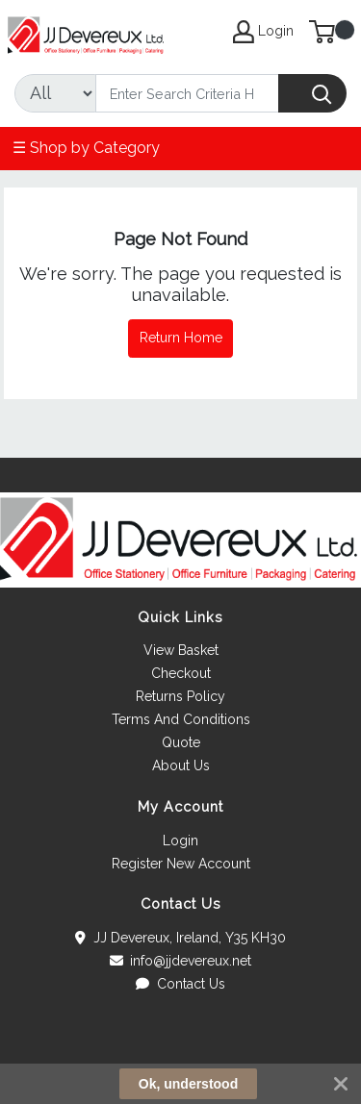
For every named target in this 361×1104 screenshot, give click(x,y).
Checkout (181, 673)
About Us (181, 765)
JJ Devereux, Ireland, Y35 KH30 (180, 937)
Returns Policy (180, 696)
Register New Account (181, 863)
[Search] (187, 93)
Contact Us (180, 983)
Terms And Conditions (181, 719)
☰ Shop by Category (86, 147)
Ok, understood (188, 1083)
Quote (181, 742)
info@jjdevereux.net (181, 960)
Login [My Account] (263, 31)
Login (180, 840)
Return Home (181, 337)
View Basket (181, 650)
